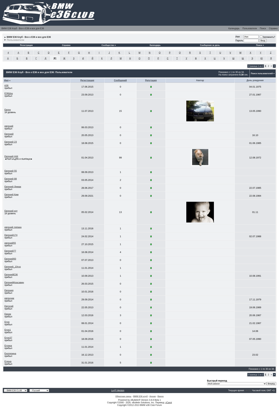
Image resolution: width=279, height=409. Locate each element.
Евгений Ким (11, 194)
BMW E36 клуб (140, 396)
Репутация (151, 80)
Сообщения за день (210, 45)
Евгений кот (10, 210)
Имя (237, 36)
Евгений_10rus (12, 266)
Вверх (160, 396)
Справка (273, 28)
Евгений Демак (12, 186)
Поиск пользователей (262, 73)
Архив (153, 396)
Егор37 (8, 337)
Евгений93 (10, 258)
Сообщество (109, 45)
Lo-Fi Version (117, 390)
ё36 (6, 85)
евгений (8, 126)
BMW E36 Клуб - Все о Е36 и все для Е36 (22, 28)
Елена (7, 361)
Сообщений (120, 80)
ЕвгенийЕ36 (11, 274)
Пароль (239, 40)
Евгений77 (10, 250)
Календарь (234, 28)
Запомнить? (267, 37)
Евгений (8, 134)
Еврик (7, 314)
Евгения (8, 290)
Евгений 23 (10, 141)
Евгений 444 (11, 156)
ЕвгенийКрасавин (14, 282)
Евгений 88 (10, 178)
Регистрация (26, 45)
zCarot (168, 402)
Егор (7, 322)
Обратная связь (123, 396)
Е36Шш (8, 93)
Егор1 (7, 329)
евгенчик (9, 298)
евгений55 (10, 243)
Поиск (263, 28)
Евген (7, 109)
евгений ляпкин (13, 227)
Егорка (8, 345)
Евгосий (8, 306)
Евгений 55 (10, 170)
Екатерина (10, 353)
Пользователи (249, 28)
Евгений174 (10, 235)
